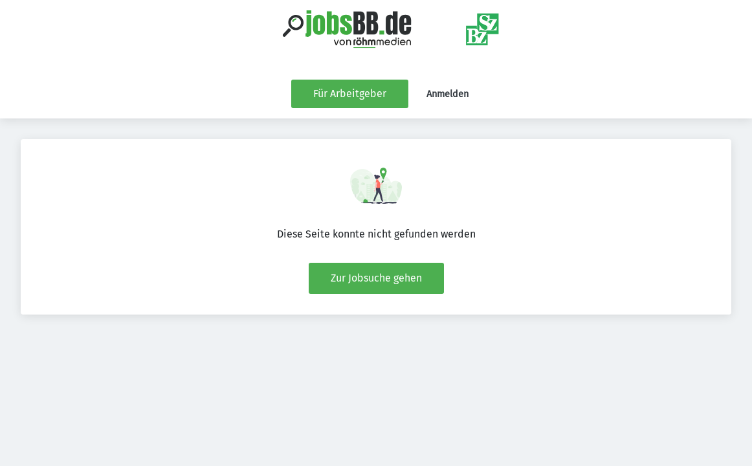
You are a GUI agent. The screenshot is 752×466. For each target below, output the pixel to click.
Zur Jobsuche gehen (376, 278)
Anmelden (447, 94)
